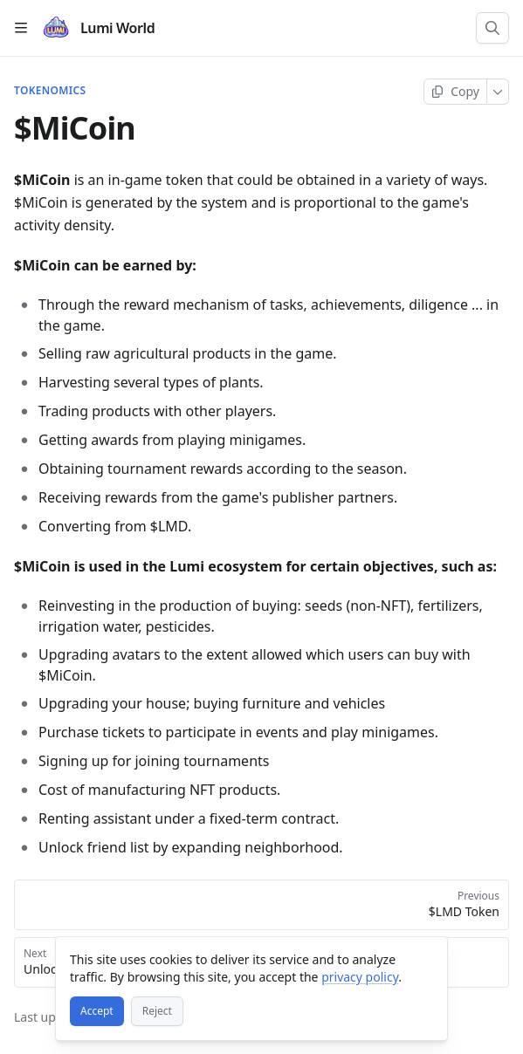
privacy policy (359, 976)
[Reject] (157, 1011)
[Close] (426, 958)
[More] (498, 92)
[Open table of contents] (21, 28)
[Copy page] (455, 92)
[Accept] (97, 1011)
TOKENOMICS (50, 91)
